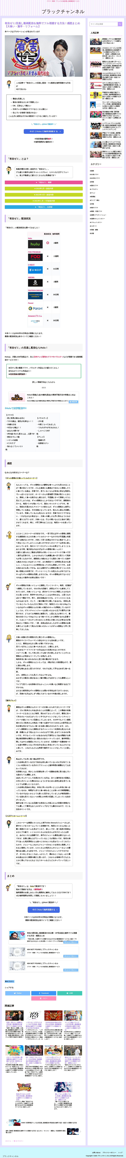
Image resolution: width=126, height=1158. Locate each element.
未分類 (92, 233)
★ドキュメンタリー (96, 222)
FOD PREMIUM (34, 252)
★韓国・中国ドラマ (96, 211)
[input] (105, 24)
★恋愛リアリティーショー (98, 215)
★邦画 (92, 182)
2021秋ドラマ (94, 174)
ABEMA (31, 277)
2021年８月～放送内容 (44, 195)
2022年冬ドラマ (95, 178)
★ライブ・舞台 (94, 200)
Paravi (30, 303)
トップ (120, 1152)
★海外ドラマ (94, 207)
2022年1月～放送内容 (44, 189)
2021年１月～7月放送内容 (44, 201)
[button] (120, 24)
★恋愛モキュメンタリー (97, 218)
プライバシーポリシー (109, 1152)
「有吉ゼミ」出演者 (44, 207)
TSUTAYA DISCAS (35, 290)
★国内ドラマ (94, 185)
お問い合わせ (96, 1152)
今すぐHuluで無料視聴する (44, 131)
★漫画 (92, 171)
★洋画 (92, 204)
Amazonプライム (35, 316)
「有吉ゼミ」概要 (44, 182)
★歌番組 (92, 196)
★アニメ (92, 193)
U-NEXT (31, 265)
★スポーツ (93, 226)
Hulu (30, 238)
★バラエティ (9, 981)
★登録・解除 (94, 229)
